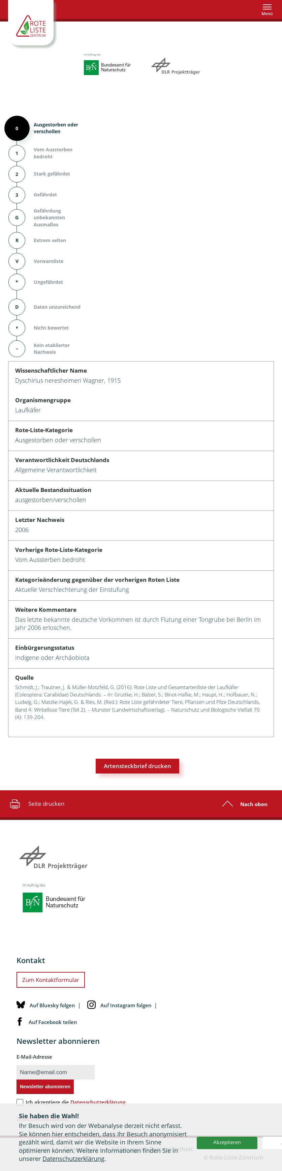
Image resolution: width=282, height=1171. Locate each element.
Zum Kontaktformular (50, 980)
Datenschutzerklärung (73, 1159)
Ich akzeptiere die (76, 1102)
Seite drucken (36, 803)
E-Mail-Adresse (34, 1056)
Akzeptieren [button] (227, 1142)
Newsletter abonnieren (45, 1086)
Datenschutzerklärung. (98, 1102)
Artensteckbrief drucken (137, 766)
